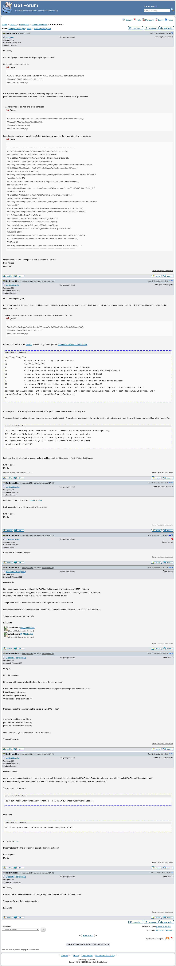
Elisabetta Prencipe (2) (16, 571)
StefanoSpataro (13, 539)
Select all (13, 352)
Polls (29, 28)
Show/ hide (22, 352)
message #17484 (24, 33)
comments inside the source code (72, 344)
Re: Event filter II (13, 281)
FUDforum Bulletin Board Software (95, 961)
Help (137, 20)
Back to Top (88, 935)
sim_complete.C (27, 627)
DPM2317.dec (26, 634)
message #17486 (27, 281)
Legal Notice (87, 955)
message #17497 (27, 653)
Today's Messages (16, 28)
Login (159, 20)
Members (147, 20)
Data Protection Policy (105, 955)
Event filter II (11, 33)
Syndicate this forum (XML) (155, 938)
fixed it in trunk (36, 500)
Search (127, 20)
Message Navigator (42, 28)
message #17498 (27, 754)
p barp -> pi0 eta (163, 926)
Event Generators (39, 25)
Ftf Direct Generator (165, 930)
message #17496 (27, 567)
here (17, 840)
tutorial (29, 344)
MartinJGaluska (13, 285)
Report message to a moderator (162, 271)
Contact (64, 955)
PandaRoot (24, 25)
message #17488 (27, 535)
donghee (9, 37)
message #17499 (27, 872)
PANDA (13, 25)
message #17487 (27, 483)
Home (169, 20)
